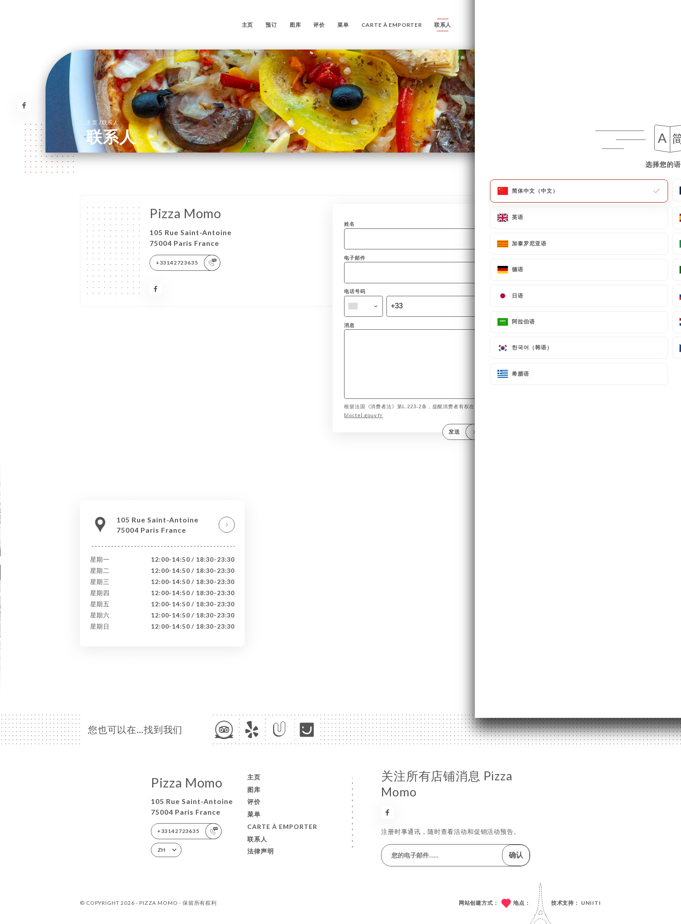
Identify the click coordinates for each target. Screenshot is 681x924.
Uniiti (591, 902)
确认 (516, 854)
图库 (295, 24)
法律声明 (260, 851)
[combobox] (363, 306)
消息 (349, 325)
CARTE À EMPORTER (391, 24)
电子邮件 (354, 258)
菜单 (343, 24)
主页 (247, 24)
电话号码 (354, 291)
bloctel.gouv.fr (363, 428)
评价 (319, 24)
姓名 (349, 224)
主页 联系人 (102, 122)
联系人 (443, 24)
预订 (271, 24)
